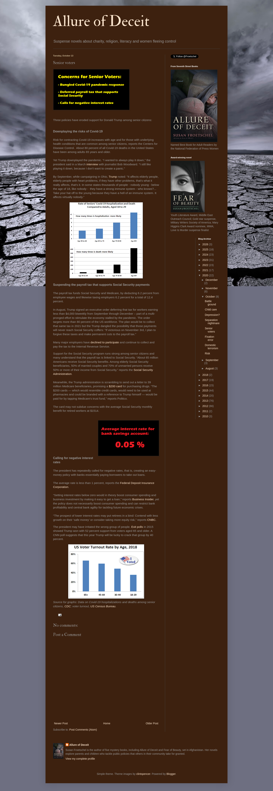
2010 (205, 416)
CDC (67, 606)
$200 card (116, 386)
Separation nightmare (212, 321)
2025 (205, 249)
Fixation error (209, 338)
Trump (113, 176)
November (212, 288)
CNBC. (151, 519)
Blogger (170, 773)
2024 (205, 254)
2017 (205, 380)
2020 (205, 275)
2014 (205, 395)
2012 (205, 406)
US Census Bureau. (103, 606)
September (212, 360)
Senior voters (210, 330)
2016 (205, 385)
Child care (211, 309)
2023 (205, 259)
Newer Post (61, 723)
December (212, 279)
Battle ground (210, 303)
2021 (205, 270)
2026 (205, 244)
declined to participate (105, 342)
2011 (205, 411)
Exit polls (137, 526)
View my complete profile (80, 758)
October (211, 296)
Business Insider (142, 499)
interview (92, 164)
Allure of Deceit (101, 21)
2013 (205, 400)
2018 (205, 374)
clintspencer (143, 773)
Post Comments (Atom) (83, 729)
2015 (205, 390)
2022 (205, 265)
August (210, 368)
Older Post (152, 723)
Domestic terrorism (211, 347)
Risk (207, 353)
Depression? (212, 314)
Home (106, 723)
